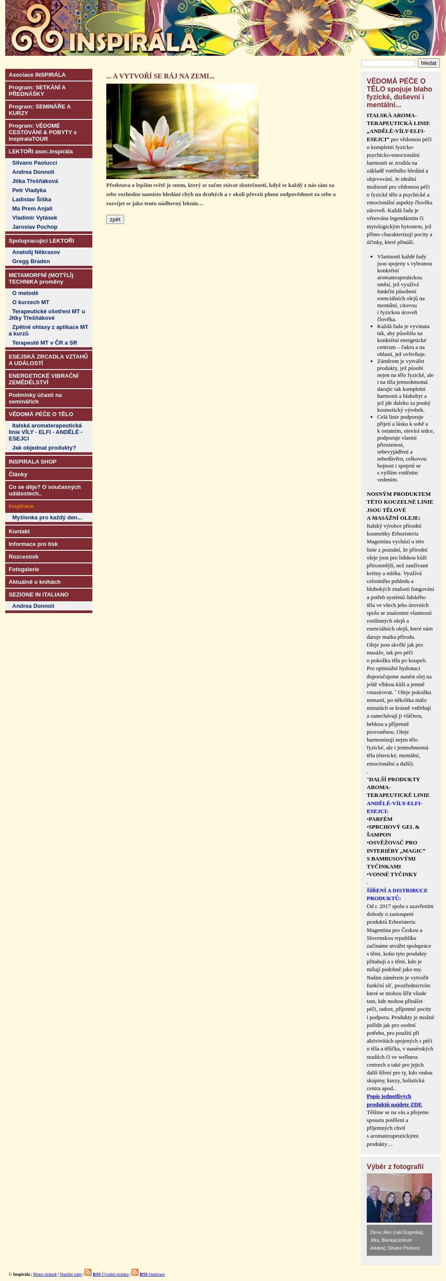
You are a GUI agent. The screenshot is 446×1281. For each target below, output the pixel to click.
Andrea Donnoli (33, 172)
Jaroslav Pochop (34, 227)
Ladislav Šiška (31, 199)
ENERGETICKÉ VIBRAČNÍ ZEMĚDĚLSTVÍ (43, 379)
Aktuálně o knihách (35, 582)
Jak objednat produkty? (44, 447)
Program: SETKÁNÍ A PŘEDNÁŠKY (37, 90)
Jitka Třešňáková (35, 181)
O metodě (25, 293)
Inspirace (152, 1274)
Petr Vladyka (29, 190)
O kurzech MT (30, 302)
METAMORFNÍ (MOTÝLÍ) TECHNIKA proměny (41, 278)
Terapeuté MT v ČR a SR (44, 342)
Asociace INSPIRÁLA (37, 74)
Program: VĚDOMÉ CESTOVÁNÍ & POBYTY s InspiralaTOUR (43, 132)
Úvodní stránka (110, 1274)
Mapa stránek (45, 1274)
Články (18, 474)
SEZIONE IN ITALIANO (39, 594)
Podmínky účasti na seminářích (35, 398)
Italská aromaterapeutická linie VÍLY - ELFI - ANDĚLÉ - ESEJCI (45, 432)
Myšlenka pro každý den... (47, 517)
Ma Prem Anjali (32, 208)
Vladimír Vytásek (34, 217)
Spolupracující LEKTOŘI (41, 240)
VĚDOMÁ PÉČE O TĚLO (41, 414)
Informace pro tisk (33, 544)
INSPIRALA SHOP (33, 461)
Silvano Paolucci (34, 162)
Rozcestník (24, 556)
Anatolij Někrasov (36, 252)
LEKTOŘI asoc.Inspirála (41, 151)
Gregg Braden (31, 261)
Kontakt (19, 531)
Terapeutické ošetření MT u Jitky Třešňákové (47, 314)
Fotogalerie (24, 569)
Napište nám (70, 1274)
